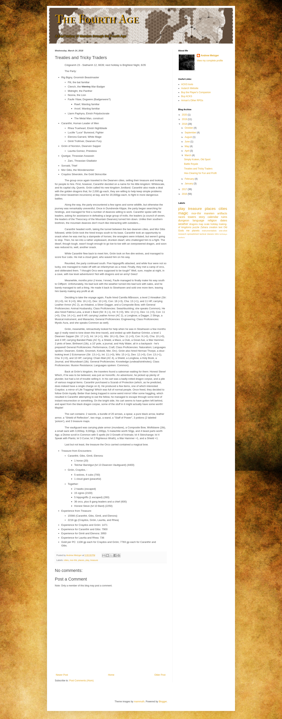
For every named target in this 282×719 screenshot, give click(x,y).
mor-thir (73, 560)
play (87, 560)
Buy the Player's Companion (196, 92)
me (188, 230)
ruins (224, 216)
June (187, 141)
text (220, 227)
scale (207, 224)
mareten (209, 213)
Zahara (204, 227)
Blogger (163, 701)
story (202, 216)
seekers (181, 237)
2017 (185, 189)
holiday (214, 224)
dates (223, 220)
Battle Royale (191, 164)
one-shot (223, 230)
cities (66, 560)
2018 (185, 124)
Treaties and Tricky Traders (198, 168)
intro (217, 234)
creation (213, 227)
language (198, 220)
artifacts (222, 213)
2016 (185, 194)
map (201, 224)
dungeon (183, 220)
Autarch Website (189, 88)
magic (183, 213)
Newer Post (62, 674)
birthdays (223, 234)
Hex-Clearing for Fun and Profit (200, 173)
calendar (213, 216)
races (181, 216)
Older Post (159, 674)
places (81, 560)
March (188, 155)
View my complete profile (210, 60)
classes (210, 234)
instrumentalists (209, 230)
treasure (94, 560)
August (189, 137)
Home (111, 674)
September (191, 132)
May (187, 146)
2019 (185, 119)
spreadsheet (193, 234)
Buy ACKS (186, 96)
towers (192, 216)
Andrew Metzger (210, 55)
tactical (203, 234)
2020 (185, 114)
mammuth (139, 701)
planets (196, 230)
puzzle (196, 227)
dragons (193, 224)
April (187, 150)
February (190, 178)
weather (183, 224)
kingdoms (186, 227)
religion (212, 220)
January (189, 183)
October (189, 128)
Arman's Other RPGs (192, 100)
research (182, 234)
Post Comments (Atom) (81, 680)
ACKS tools (187, 84)
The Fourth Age (97, 19)
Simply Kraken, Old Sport (197, 159)
